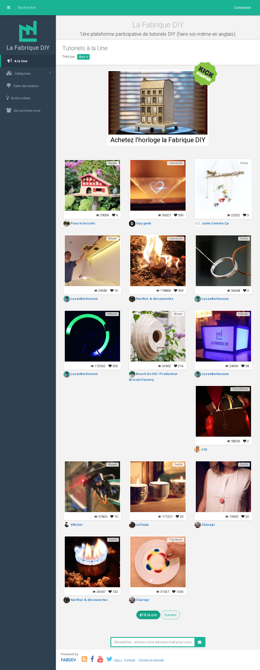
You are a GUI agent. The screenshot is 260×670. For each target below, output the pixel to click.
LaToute (139, 525)
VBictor (73, 525)
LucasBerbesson (80, 299)
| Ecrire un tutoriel (151, 660)
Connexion (242, 8)
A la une (148, 615)
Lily (200, 449)
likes (83, 57)
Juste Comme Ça (211, 223)
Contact (129, 660)
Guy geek (140, 223)
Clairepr (204, 525)
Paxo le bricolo (79, 223)
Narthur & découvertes (151, 299)
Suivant (170, 615)
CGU (117, 660)
